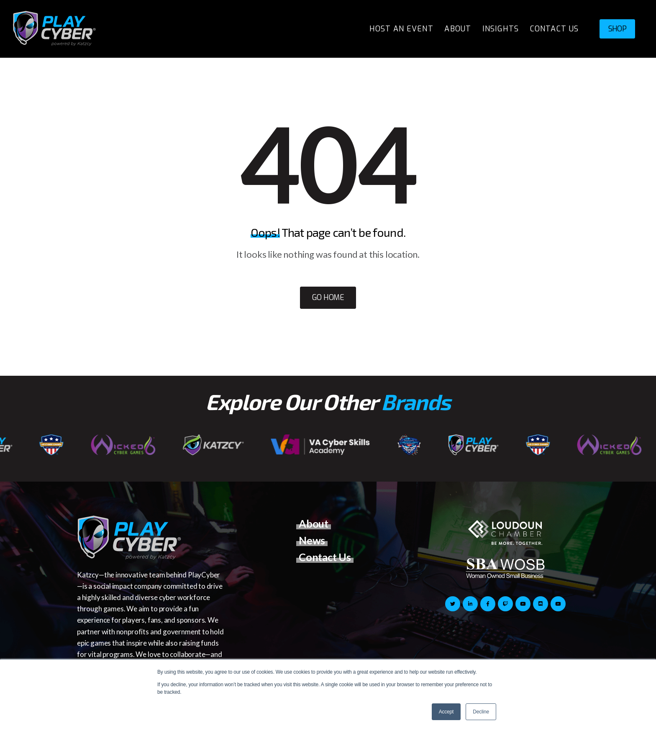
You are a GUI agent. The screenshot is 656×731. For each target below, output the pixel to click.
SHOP (617, 29)
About (313, 523)
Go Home (328, 297)
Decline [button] (481, 712)
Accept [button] (446, 712)
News (312, 540)
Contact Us (325, 557)
